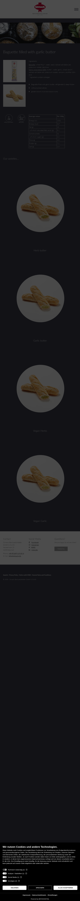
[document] (40, 856)
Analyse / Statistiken (15, 873)
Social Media (12, 877)
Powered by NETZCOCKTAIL (40, 899)
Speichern (40, 888)
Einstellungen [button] (52, 895)
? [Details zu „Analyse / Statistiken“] (26, 873)
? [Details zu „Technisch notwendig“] (26, 870)
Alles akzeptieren (65, 888)
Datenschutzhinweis (39, 895)
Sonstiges (11, 881)
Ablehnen (14, 888)
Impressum (26, 895)
